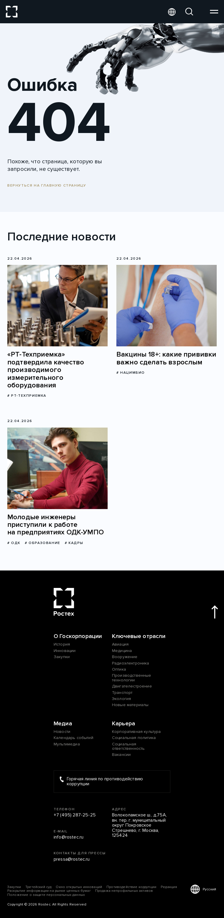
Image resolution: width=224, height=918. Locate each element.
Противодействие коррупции (131, 887)
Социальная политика (134, 738)
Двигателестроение (132, 686)
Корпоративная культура (136, 731)
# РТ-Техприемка (26, 396)
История (62, 644)
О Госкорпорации (78, 636)
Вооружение (125, 657)
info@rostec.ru (68, 837)
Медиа (63, 723)
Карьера (123, 723)
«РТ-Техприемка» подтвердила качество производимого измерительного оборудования (45, 370)
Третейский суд (38, 887)
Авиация (120, 644)
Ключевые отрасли (139, 636)
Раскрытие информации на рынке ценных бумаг (49, 891)
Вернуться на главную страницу (46, 185)
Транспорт (122, 692)
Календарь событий (73, 738)
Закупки (62, 657)
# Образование (42, 543)
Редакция (169, 887)
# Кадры (74, 543)
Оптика (119, 669)
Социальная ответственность (128, 746)
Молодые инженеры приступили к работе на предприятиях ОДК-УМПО (55, 524)
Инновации (65, 650)
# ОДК (13, 543)
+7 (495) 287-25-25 (75, 815)
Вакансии (121, 754)
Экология (121, 699)
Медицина (122, 650)
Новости (62, 731)
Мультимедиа (67, 744)
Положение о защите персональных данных (46, 895)
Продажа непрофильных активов (124, 891)
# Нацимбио (130, 373)
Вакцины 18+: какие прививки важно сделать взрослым (166, 358)
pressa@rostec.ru (72, 859)
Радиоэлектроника (130, 663)
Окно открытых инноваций (79, 887)
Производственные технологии (131, 677)
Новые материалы (130, 705)
